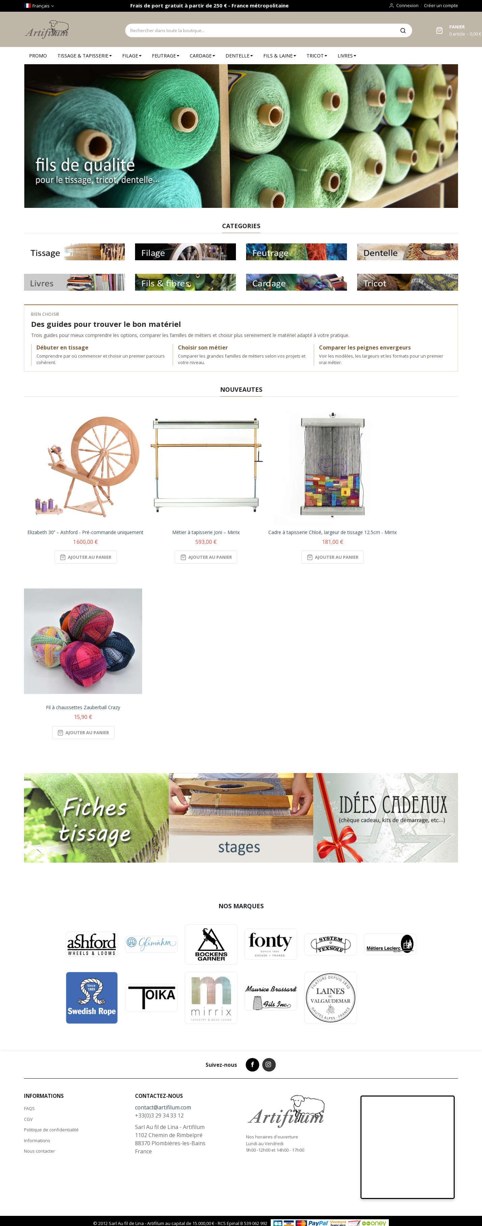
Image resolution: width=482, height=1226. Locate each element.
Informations (37, 1140)
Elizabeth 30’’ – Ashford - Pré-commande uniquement (85, 532)
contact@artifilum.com (163, 1107)
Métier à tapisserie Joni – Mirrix (206, 532)
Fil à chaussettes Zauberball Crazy (83, 707)
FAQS (29, 1108)
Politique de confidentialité (51, 1130)
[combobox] (259, 30)
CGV (28, 1119)
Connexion (407, 5)
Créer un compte (441, 5)
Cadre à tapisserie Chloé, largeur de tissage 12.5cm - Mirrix (332, 532)
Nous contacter (39, 1151)
